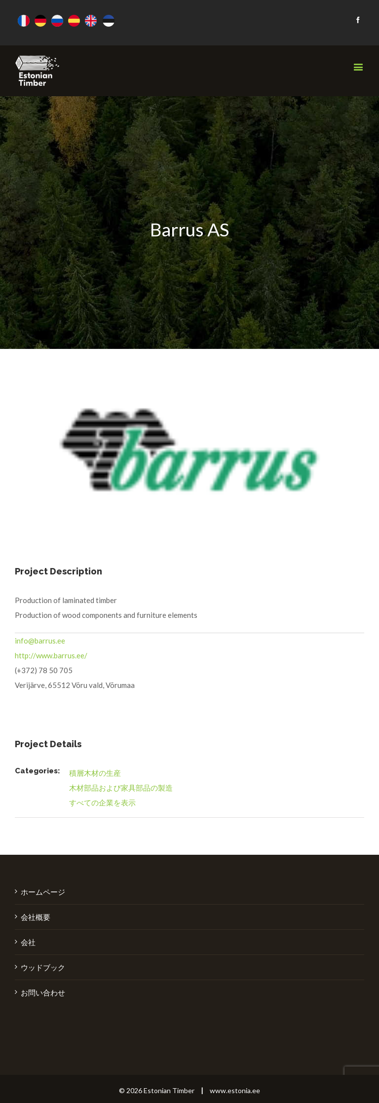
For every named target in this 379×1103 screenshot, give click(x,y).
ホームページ (43, 891)
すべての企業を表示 (102, 802)
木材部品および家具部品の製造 (121, 787)
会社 (28, 942)
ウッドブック (43, 967)
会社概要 (35, 917)
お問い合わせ (43, 992)
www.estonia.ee (235, 1090)
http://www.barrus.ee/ (51, 655)
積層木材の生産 (95, 772)
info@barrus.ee (40, 640)
